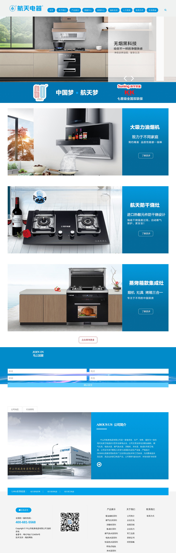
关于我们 (62, 10)
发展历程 (131, 525)
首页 (51, 10)
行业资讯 (30, 409)
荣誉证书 (131, 538)
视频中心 (88, 10)
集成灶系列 (111, 529)
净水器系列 (111, 551)
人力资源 (126, 10)
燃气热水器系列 (111, 533)
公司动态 (15, 409)
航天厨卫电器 (69, 492)
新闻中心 (101, 10)
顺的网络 (29, 537)
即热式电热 (111, 546)
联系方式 (139, 10)
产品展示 (75, 10)
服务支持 (114, 10)
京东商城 (152, 10)
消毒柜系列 (111, 525)
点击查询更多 (88, 340)
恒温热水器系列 (111, 542)
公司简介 (131, 516)
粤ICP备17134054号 (31, 534)
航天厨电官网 (35, 492)
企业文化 (131, 520)
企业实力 (131, 529)
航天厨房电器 (52, 492)
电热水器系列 (111, 538)
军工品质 (131, 533)
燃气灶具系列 (111, 520)
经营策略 (131, 542)
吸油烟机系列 (111, 516)
